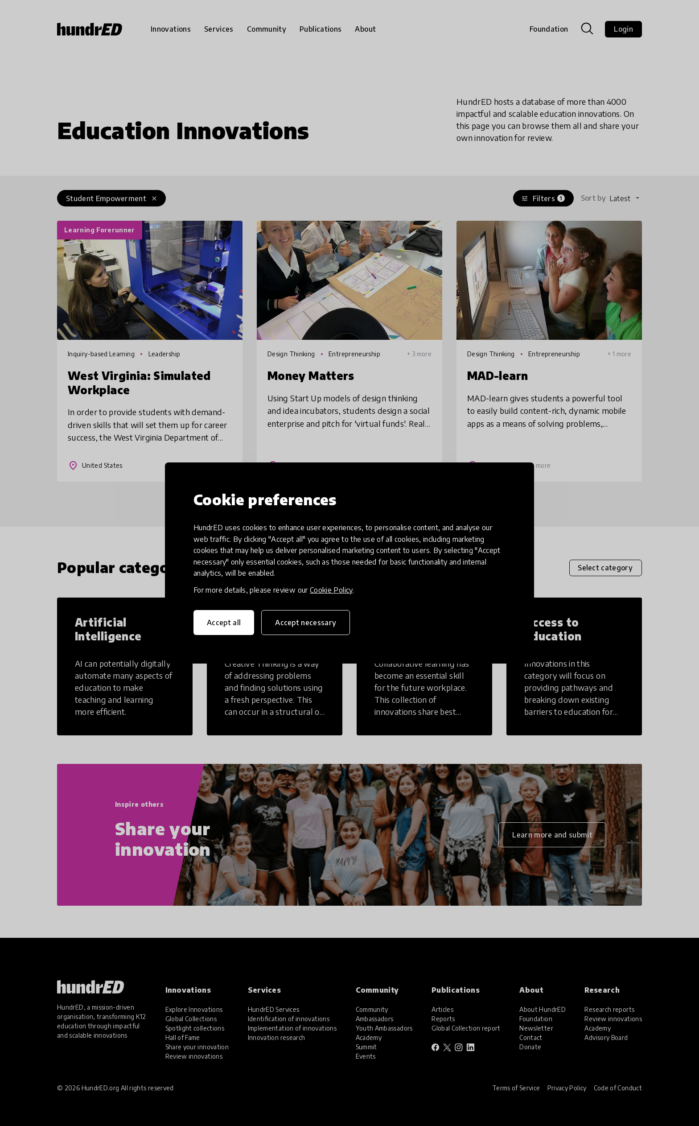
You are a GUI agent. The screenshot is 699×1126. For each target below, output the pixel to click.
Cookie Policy (331, 590)
